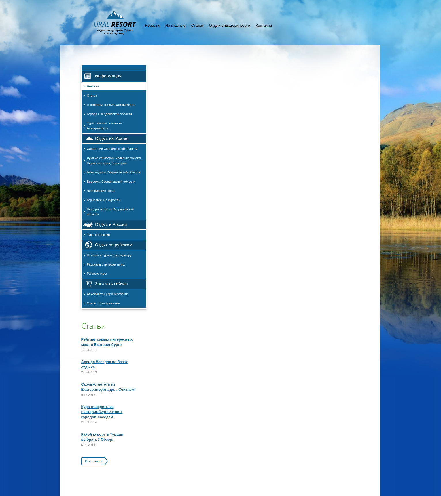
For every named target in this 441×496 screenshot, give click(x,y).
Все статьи (94, 461)
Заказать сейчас (111, 283)
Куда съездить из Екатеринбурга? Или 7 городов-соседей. (101, 412)
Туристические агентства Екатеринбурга (105, 125)
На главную (175, 25)
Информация (108, 75)
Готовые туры (97, 273)
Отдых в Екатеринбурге (229, 25)
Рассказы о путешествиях (106, 264)
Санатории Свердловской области (112, 148)
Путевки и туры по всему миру (109, 255)
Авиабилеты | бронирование (108, 294)
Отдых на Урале (111, 138)
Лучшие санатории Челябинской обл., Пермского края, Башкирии (115, 160)
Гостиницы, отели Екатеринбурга (111, 104)
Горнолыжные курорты (103, 200)
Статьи (197, 25)
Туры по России (98, 234)
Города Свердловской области (109, 114)
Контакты (264, 25)
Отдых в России (111, 224)
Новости (152, 25)
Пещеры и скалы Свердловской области (110, 211)
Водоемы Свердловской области (111, 181)
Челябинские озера (101, 190)
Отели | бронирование (103, 303)
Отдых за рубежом (114, 244)
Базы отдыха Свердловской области (114, 172)
